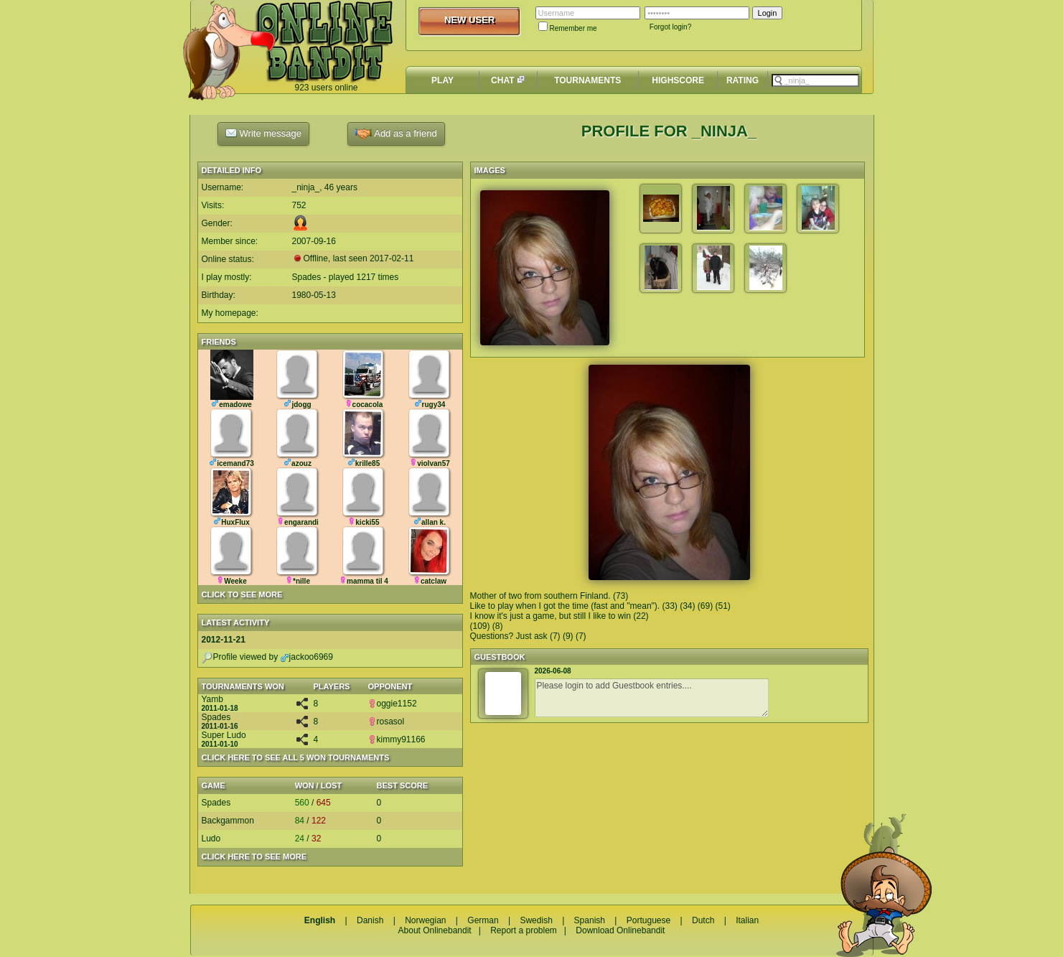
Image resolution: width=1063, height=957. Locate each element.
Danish (370, 920)
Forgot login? (670, 27)
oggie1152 (392, 704)
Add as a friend (395, 134)
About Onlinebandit (435, 930)
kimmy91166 (397, 739)
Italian (747, 920)
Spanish (589, 920)
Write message (263, 133)
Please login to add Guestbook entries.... (652, 697)
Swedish (536, 920)
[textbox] (815, 80)
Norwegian (425, 920)
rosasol (386, 721)
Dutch (703, 920)
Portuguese (648, 920)
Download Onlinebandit (620, 930)
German (482, 920)
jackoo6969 (307, 657)
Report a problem (523, 930)
